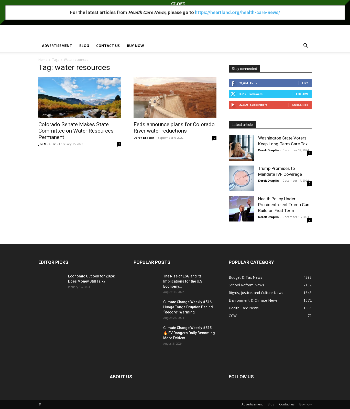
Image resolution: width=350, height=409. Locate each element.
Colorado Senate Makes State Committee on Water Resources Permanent (76, 130)
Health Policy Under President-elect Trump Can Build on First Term (283, 204)
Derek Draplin (144, 137)
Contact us (108, 45)
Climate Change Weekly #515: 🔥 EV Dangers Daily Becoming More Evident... (189, 333)
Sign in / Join (46, 3)
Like (305, 83)
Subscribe (300, 105)
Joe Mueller (47, 144)
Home (42, 59)
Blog (84, 45)
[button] (305, 46)
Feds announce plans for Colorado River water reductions (174, 127)
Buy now (135, 45)
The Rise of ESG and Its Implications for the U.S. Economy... (183, 281)
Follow (302, 94)
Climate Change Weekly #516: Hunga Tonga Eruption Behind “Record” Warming (188, 307)
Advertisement (57, 45)
